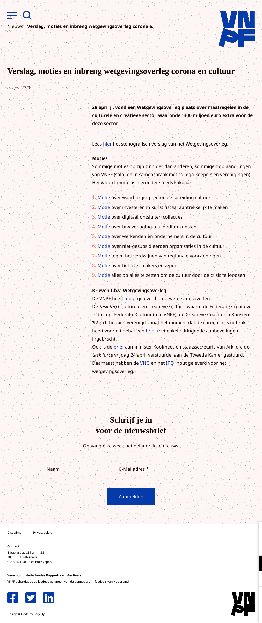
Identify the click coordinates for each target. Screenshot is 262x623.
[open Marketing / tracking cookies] (253, 579)
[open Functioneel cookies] (253, 564)
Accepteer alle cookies (218, 598)
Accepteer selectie (218, 613)
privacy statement (236, 546)
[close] (254, 531)
